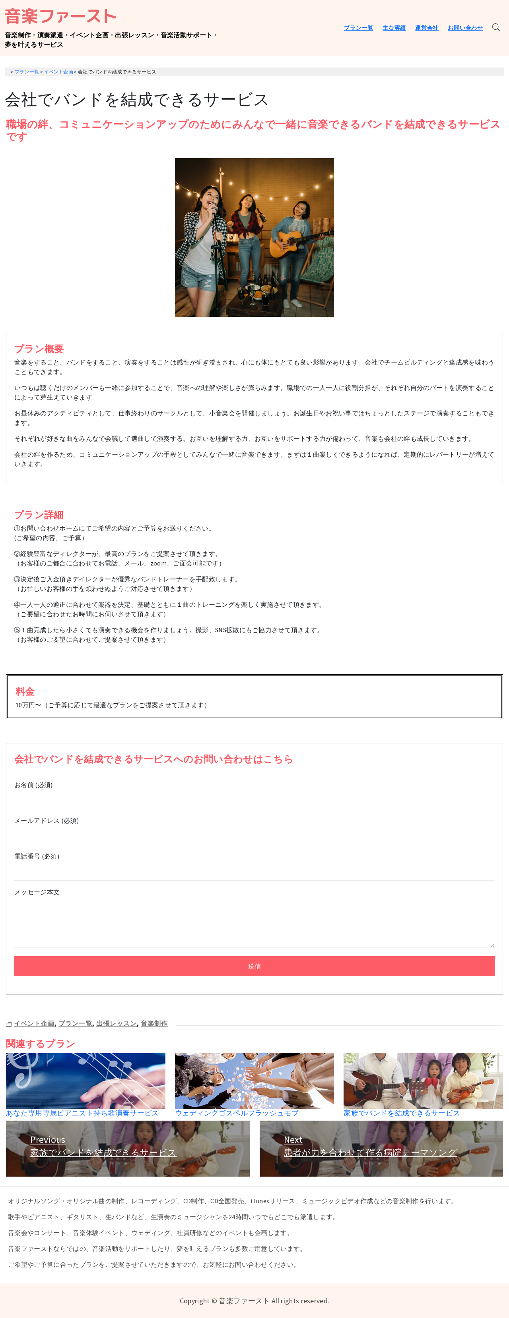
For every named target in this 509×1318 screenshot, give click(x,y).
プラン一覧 (358, 27)
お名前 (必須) (254, 792)
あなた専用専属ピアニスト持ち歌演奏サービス (82, 1112)
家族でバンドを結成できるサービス (402, 1112)
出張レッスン (116, 1023)
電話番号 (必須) (254, 863)
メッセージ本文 (254, 918)
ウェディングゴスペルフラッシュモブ (237, 1112)
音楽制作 (154, 1023)
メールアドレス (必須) (254, 827)
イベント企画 (34, 1023)
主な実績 (394, 27)
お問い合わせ (465, 27)
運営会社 (427, 27)
